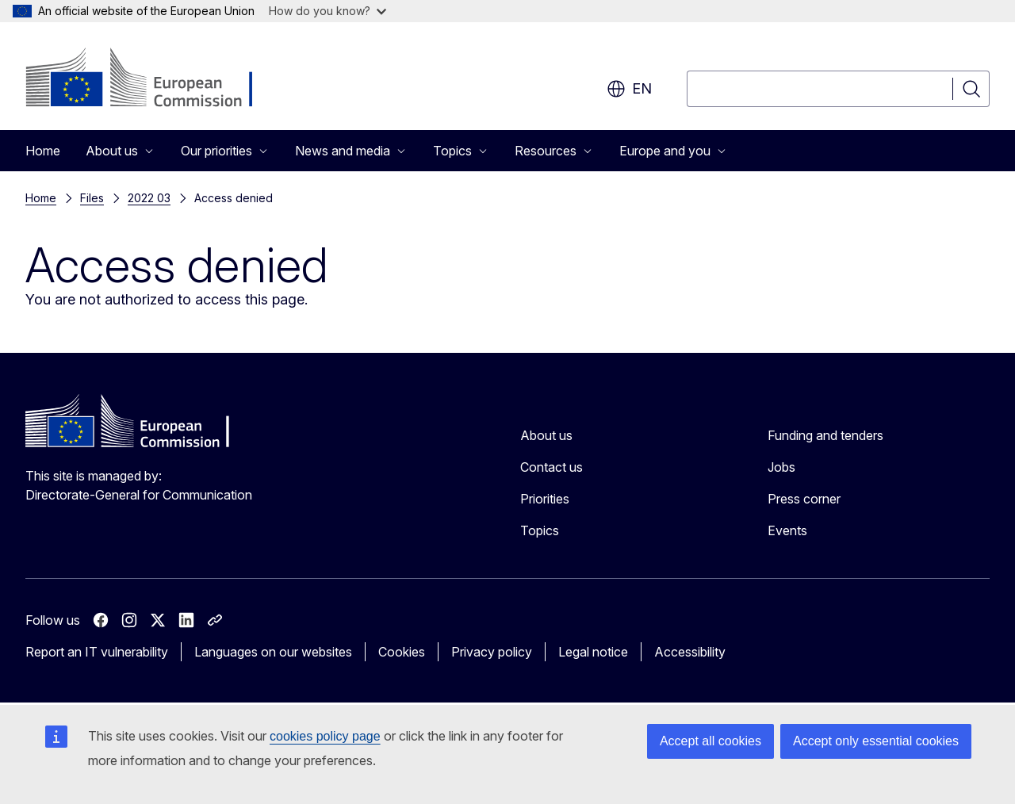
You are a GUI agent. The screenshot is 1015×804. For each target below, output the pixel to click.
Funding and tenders (825, 435)
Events (787, 530)
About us (546, 435)
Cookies (401, 652)
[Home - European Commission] (153, 79)
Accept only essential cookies (876, 741)
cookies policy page (325, 736)
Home (42, 151)
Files (92, 198)
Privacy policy (491, 652)
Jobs (781, 467)
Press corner (804, 499)
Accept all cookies (710, 741)
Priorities (544, 499)
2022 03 (149, 198)
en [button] (629, 88)
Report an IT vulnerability (96, 652)
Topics (539, 530)
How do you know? (327, 10)
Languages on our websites (273, 652)
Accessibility (690, 652)
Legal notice (593, 652)
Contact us (551, 467)
